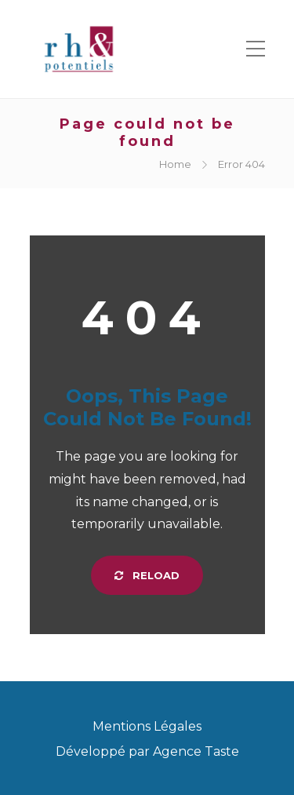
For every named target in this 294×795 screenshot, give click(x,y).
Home (175, 164)
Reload (147, 575)
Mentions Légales (147, 726)
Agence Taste (196, 751)
